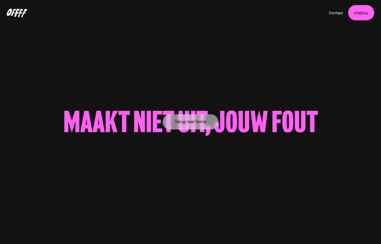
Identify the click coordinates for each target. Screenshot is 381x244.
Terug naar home (190, 121)
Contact (336, 13)
